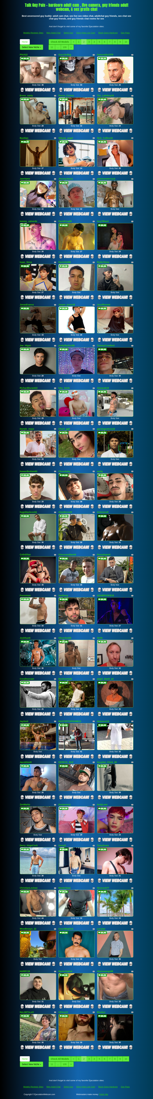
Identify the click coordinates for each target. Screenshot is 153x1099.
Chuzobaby (64, 471)
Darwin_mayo (27, 429)
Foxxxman (25, 595)
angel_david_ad (105, 679)
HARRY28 (25, 971)
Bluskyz (101, 1012)
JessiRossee (103, 304)
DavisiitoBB (64, 262)
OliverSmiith (64, 638)
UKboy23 (63, 1012)
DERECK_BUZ (66, 762)
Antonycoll (102, 512)
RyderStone (103, 262)
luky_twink (64, 388)
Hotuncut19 (103, 721)
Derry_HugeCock (29, 845)
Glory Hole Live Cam (85, 33)
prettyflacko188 (66, 345)
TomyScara (103, 845)
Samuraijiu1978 (105, 54)
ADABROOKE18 (105, 595)
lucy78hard (103, 221)
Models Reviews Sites (33, 33)
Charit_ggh (64, 429)
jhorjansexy (64, 804)
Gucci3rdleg (64, 54)
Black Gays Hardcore (108, 33)
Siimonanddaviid (67, 554)
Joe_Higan (25, 345)
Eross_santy (26, 95)
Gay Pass (125, 33)
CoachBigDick (65, 929)
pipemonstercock (106, 178)
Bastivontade (65, 679)
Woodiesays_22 (28, 929)
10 (126, 42)
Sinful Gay (68, 33)
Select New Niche (31, 47)
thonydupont (104, 554)
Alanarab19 (103, 388)
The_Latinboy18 (105, 95)
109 (64, 47)
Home (25, 42)
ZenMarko (25, 804)
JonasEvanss (27, 304)
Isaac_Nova (26, 262)
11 (52, 47)
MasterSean (64, 888)
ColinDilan (25, 554)
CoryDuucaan (27, 679)
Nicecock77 (103, 888)
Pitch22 (24, 54)
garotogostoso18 (106, 429)
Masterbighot (65, 971)
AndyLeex (102, 804)
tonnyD (62, 845)
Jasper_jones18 (66, 304)
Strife (100, 638)
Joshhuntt (25, 638)
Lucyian (101, 929)
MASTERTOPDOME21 (69, 721)
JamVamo (25, 178)
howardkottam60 (28, 471)
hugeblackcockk (28, 512)
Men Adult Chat (53, 33)
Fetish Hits (103, 1094)
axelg (100, 471)
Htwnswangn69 (105, 971)
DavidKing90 (65, 221)
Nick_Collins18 (105, 138)
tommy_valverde (28, 221)
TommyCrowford (106, 345)
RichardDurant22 (29, 388)
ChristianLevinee (29, 888)
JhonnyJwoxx (65, 178)
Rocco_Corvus (66, 95)
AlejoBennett (65, 512)
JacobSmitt (26, 762)
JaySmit (24, 721)
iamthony (63, 595)
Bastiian (24, 138)
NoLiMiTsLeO (27, 1012)
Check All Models (60, 42)
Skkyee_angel (65, 138)
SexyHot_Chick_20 (107, 762)
